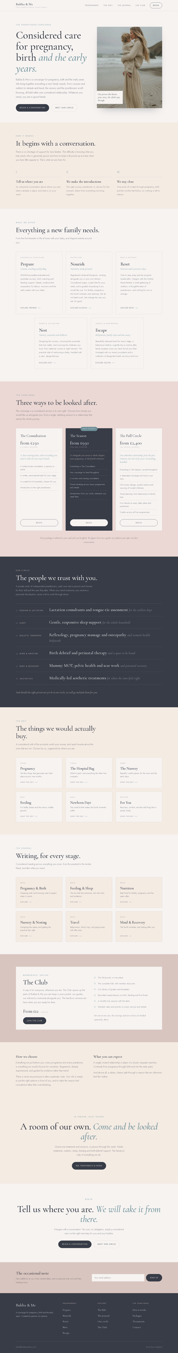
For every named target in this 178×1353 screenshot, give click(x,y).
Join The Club (34, 1024)
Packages (137, 1315)
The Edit (108, 5)
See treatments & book (89, 1165)
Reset (65, 1321)
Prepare (67, 1309)
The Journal (124, 5)
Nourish (67, 1315)
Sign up (154, 1279)
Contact (137, 1327)
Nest (65, 1327)
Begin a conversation (32, 107)
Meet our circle (64, 107)
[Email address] (118, 1279)
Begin (156, 5)
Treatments (138, 1321)
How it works (139, 1309)
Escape (66, 1332)
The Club (140, 5)
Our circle (103, 1321)
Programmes (92, 5)
